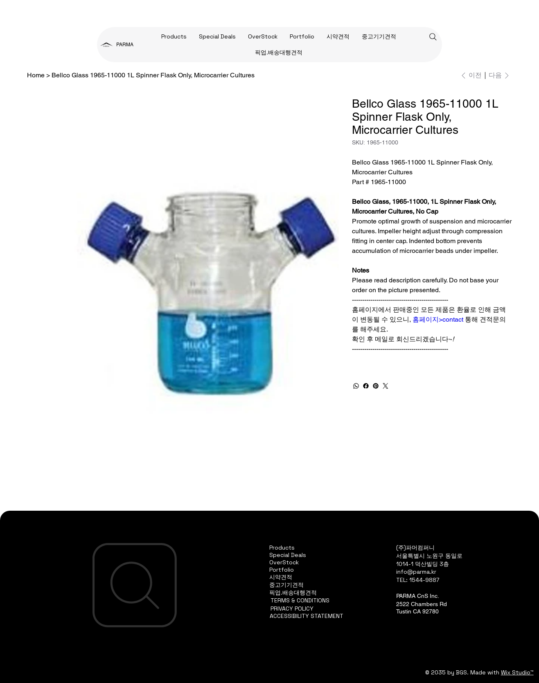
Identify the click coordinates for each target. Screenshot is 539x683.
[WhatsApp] (356, 386)
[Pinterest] (376, 386)
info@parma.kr (416, 571)
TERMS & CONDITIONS (300, 600)
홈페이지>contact (438, 319)
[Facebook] (366, 386)
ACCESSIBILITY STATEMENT (306, 616)
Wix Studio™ (517, 672)
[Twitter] (385, 386)
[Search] (433, 36)
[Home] (36, 75)
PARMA (124, 44)
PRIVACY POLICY (292, 608)
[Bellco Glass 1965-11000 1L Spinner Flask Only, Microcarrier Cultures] (153, 75)
